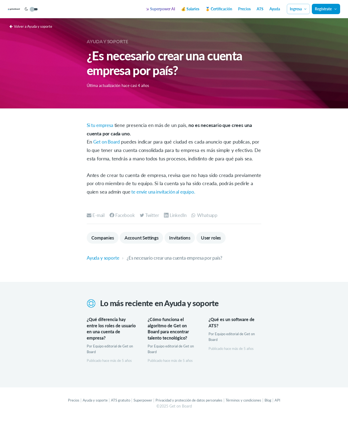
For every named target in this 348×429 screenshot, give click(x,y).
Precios (244, 9)
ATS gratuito (115, 410)
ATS (260, 9)
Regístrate (326, 9)
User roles (219, 246)
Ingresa (298, 9)
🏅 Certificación (218, 9)
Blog (275, 410)
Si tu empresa (101, 125)
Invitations (186, 246)
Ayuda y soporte (109, 41)
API (285, 410)
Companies (103, 246)
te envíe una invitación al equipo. (166, 200)
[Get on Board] (25, 9)
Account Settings (144, 246)
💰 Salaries (190, 9)
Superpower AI (160, 9)
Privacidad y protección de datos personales (189, 410)
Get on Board (107, 142)
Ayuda (274, 9)
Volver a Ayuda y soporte (33, 26)
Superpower (139, 410)
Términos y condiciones (249, 410)
